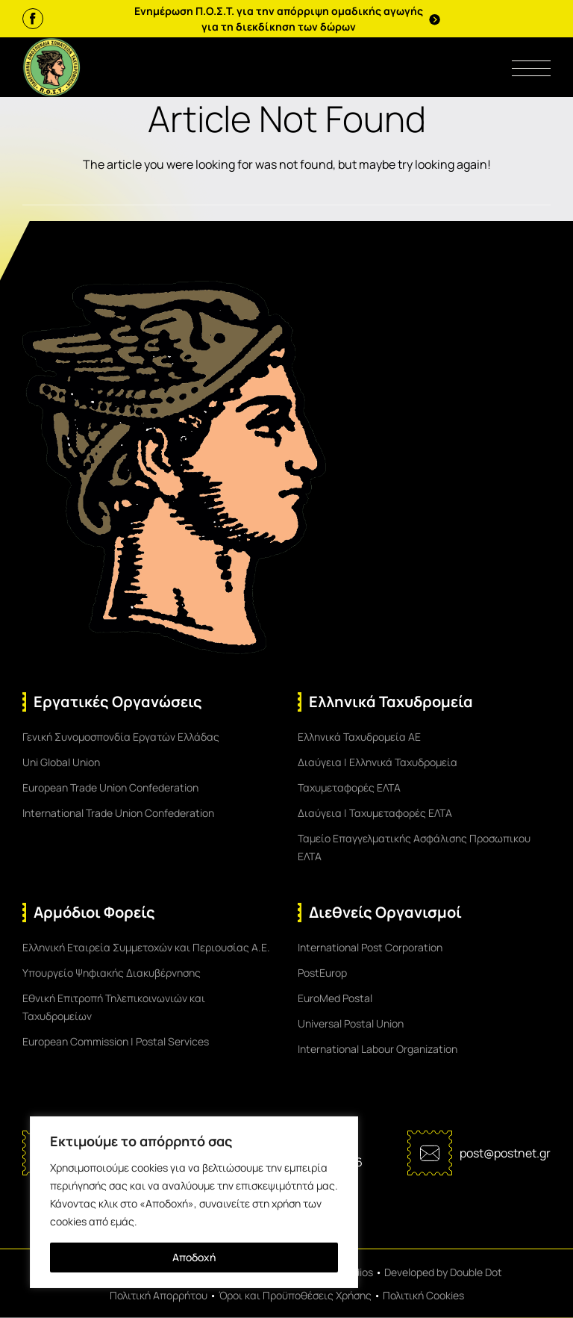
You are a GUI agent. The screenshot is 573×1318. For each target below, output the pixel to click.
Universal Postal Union (351, 1023)
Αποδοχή (194, 1257)
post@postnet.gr (505, 1153)
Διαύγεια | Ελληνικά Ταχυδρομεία (377, 762)
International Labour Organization (377, 1049)
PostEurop (322, 973)
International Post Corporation (370, 947)
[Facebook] (32, 18)
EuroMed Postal (335, 998)
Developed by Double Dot (443, 1272)
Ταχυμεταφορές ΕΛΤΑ (349, 787)
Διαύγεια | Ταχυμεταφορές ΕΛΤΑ (375, 813)
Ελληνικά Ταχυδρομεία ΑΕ (359, 737)
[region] (194, 1202)
